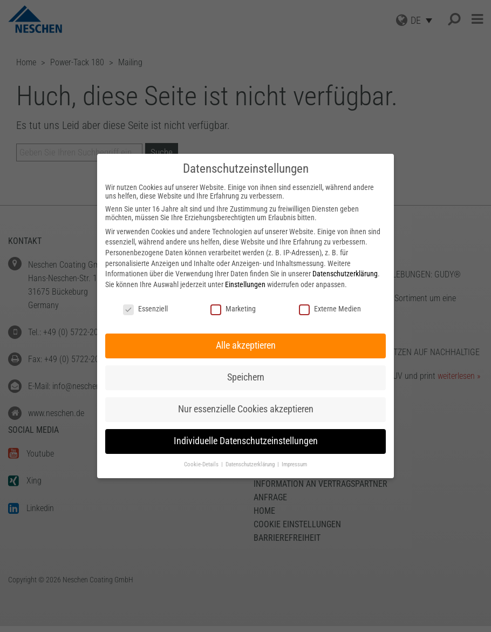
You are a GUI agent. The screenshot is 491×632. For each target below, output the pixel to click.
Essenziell (145, 308)
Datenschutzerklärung (345, 273)
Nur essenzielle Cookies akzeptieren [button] (245, 409)
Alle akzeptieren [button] (246, 345)
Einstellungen (245, 284)
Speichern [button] (245, 377)
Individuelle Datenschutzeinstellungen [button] (246, 441)
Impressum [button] (294, 464)
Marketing (233, 308)
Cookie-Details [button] (202, 464)
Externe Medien (330, 308)
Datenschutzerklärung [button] (251, 464)
